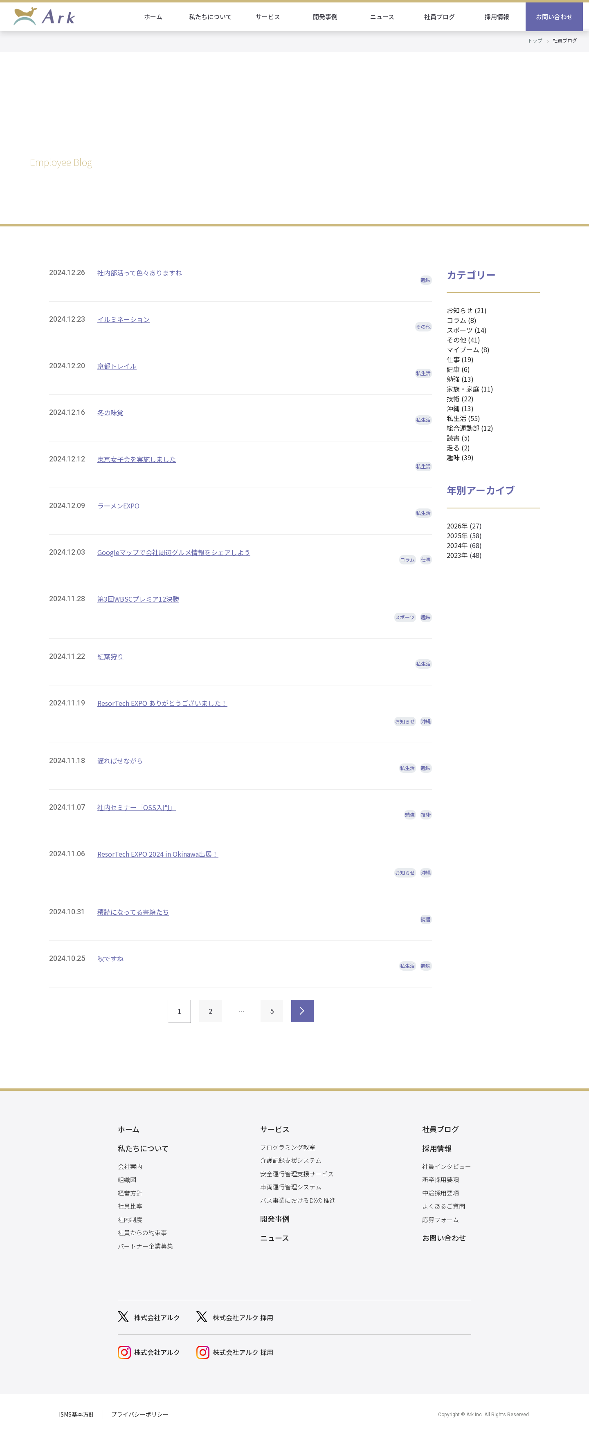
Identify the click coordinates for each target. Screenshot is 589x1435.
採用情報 (503, 16)
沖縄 (426, 721)
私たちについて (217, 16)
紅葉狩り (110, 656)
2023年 (457, 555)
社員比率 (130, 1206)
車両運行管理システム (290, 1186)
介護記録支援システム (290, 1160)
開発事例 (331, 16)
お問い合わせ (560, 16)
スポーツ (405, 616)
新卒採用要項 (440, 1179)
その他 (423, 326)
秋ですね (110, 958)
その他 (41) (463, 340)
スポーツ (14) (467, 330)
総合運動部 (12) (470, 428)
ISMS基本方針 (76, 1414)
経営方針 (130, 1193)
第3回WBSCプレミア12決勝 (138, 599)
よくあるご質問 (443, 1206)
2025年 (457, 535)
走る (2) (458, 447)
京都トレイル (117, 366)
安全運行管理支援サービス (297, 1173)
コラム (407, 559)
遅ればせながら (120, 761)
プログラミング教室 (287, 1147)
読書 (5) (458, 438)
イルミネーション (123, 319)
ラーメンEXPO (118, 505)
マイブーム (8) (468, 349)
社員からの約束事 (142, 1232)
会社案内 (130, 1166)
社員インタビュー (446, 1166)
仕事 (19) (460, 359)
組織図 (127, 1179)
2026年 (457, 526)
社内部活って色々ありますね (139, 273)
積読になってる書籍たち (133, 912)
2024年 (457, 545)
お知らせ (405, 721)
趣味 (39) (460, 457)
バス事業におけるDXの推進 (297, 1200)
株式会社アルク (157, 1317)
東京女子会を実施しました (136, 459)
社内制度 (130, 1219)
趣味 (426, 279)
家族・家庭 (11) (470, 389)
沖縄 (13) (460, 408)
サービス (274, 16)
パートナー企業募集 (145, 1246)
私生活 (423, 372)
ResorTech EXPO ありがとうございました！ (162, 703)
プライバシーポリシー (140, 1414)
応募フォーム (440, 1219)
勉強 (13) (460, 379)
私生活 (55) (463, 418)
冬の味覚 (110, 412)
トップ (535, 40)
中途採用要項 (440, 1193)
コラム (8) (462, 320)
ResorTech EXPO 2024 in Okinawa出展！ (157, 854)
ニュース (389, 16)
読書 (426, 919)
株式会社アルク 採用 (243, 1317)
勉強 (410, 814)
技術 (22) (460, 398)
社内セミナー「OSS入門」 (136, 807)
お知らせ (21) (467, 310)
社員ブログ (446, 16)
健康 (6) (458, 369)
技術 (426, 814)
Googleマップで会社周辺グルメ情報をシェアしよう (173, 552)
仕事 (426, 559)
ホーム (160, 16)
